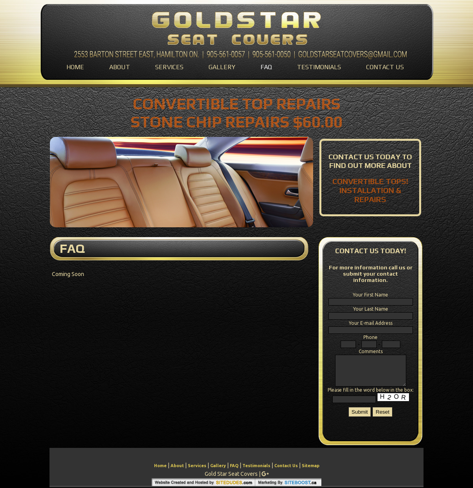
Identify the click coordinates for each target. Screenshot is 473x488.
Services (169, 67)
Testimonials (319, 67)
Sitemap (310, 465)
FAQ (266, 67)
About (119, 67)
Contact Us (385, 67)
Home (75, 67)
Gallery (222, 67)
